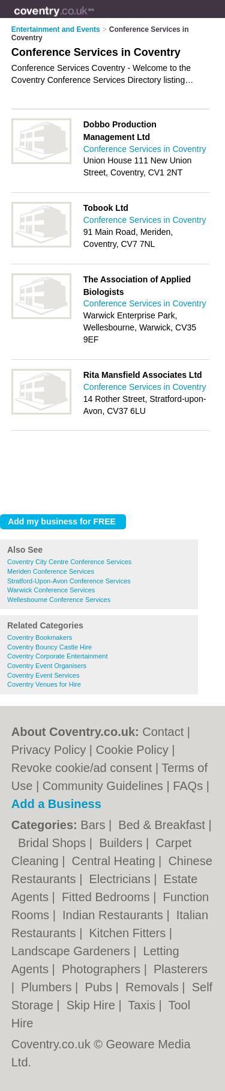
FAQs (188, 785)
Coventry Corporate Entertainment (57, 656)
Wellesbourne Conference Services (58, 599)
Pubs (100, 987)
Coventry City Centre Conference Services (69, 561)
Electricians (121, 879)
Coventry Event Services (43, 675)
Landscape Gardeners (72, 951)
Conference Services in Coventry (144, 149)
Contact (163, 731)
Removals (153, 987)
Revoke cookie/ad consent (81, 767)
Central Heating (115, 861)
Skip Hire (93, 1005)
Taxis (143, 1005)
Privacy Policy (48, 749)
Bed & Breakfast (163, 824)
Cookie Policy (132, 749)
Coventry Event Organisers (46, 665)
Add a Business (56, 803)
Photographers (103, 969)
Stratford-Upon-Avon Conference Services (69, 581)
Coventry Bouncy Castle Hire (49, 647)
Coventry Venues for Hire (44, 684)
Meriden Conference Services (50, 571)
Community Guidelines (103, 785)
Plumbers (48, 987)
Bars (94, 824)
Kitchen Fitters (129, 933)
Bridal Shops (53, 842)
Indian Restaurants (114, 915)
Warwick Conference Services (51, 590)
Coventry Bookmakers (39, 637)
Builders (122, 842)
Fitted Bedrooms (107, 897)
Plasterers (181, 969)
